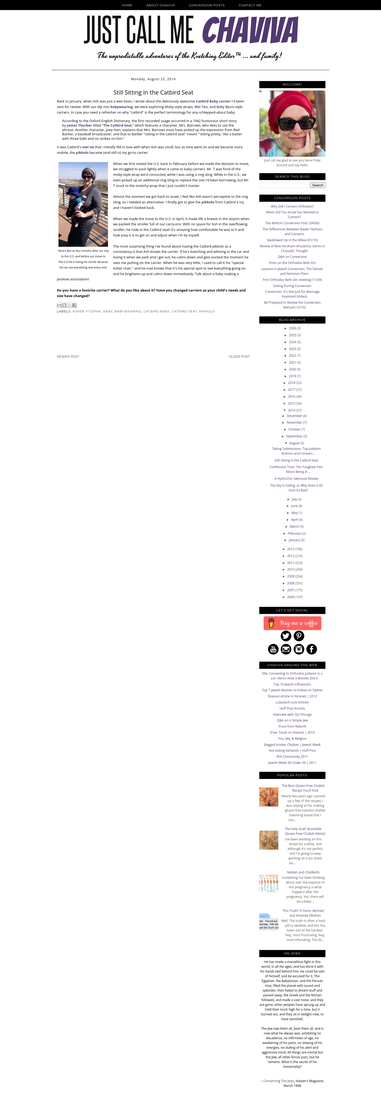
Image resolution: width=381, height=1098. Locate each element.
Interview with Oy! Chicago (292, 714)
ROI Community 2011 (292, 756)
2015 (292, 403)
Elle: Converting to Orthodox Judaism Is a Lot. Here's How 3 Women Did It (292, 675)
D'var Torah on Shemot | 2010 (292, 732)
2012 (291, 556)
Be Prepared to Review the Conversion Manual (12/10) (292, 305)
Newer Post (68, 356)
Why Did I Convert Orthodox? (292, 206)
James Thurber (79, 125)
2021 (293, 362)
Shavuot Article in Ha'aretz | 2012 (292, 696)
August (295, 443)
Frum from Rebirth (292, 726)
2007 (291, 590)
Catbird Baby (157, 311)
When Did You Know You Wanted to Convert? (292, 214)
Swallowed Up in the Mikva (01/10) (292, 240)
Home (127, 5)
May (294, 512)
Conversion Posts (207, 5)
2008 (291, 583)
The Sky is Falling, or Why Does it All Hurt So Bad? (296, 487)
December (295, 416)
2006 (291, 597)
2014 (292, 410)
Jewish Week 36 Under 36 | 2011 (292, 762)
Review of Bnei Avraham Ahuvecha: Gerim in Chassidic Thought (292, 248)
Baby (107, 311)
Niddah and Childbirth (303, 872)
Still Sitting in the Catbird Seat (296, 460)
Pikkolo (207, 311)
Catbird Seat (184, 311)
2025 (293, 335)
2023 (293, 349)
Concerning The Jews (279, 1081)
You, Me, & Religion (292, 738)
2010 (291, 569)
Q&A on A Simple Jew (292, 720)
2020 (293, 369)
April (295, 519)
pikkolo (82, 152)
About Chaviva (160, 5)
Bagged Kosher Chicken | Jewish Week (292, 744)
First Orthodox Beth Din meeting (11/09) (292, 279)
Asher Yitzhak (86, 311)
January (295, 540)
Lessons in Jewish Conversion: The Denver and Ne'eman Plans (292, 271)
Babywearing (128, 311)
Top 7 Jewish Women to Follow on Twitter (292, 690)
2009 (291, 576)
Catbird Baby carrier (213, 101)
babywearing (121, 106)
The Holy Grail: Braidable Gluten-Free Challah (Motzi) (305, 831)
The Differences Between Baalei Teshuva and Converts (292, 231)
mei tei (88, 147)
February (295, 533)
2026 (293, 328)
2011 (291, 563)
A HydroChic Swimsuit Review (296, 478)
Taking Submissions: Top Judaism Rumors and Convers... (296, 451)
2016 (292, 396)
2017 (292, 389)
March (295, 526)
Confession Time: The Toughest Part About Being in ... (296, 469)
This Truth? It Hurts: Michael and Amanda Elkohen (303, 913)
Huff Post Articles (292, 708)
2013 (291, 549)
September (294, 436)
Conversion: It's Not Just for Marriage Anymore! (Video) (292, 294)
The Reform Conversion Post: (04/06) (292, 223)
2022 (293, 355)
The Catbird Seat (117, 125)
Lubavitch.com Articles (292, 702)
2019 (293, 376)
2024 (293, 342)
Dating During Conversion (292, 286)
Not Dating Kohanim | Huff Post (292, 750)
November (295, 422)
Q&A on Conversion (292, 256)
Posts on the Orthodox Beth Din (292, 263)
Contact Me (250, 5)
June (295, 506)
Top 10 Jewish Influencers (292, 684)
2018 (292, 382)
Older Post (239, 356)
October (294, 429)
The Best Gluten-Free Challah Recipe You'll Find (303, 788)
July (295, 499)
